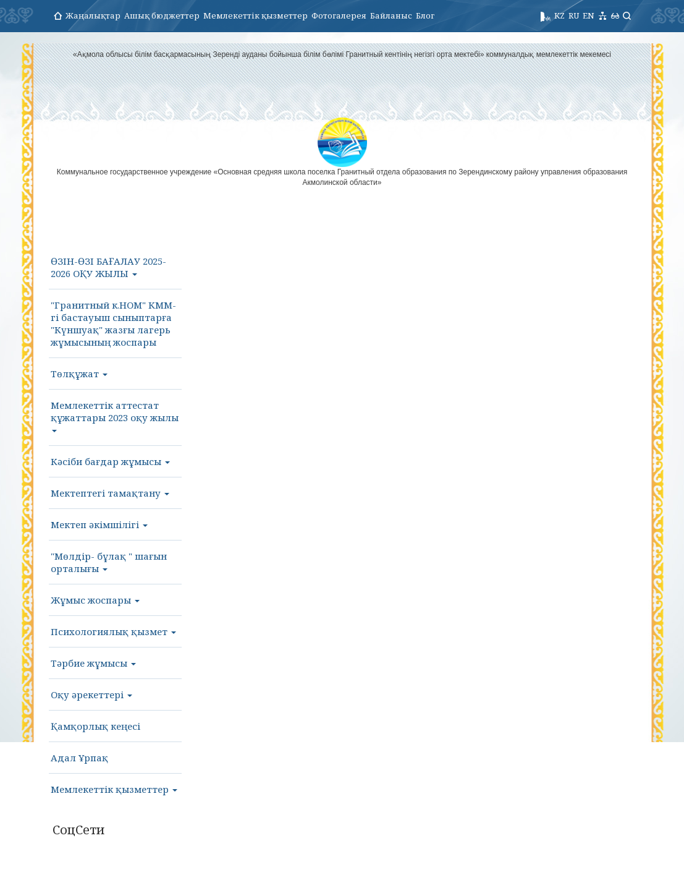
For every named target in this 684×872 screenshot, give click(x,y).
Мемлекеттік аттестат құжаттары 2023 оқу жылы (115, 415)
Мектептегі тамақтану (110, 493)
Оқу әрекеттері (91, 694)
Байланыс (391, 15)
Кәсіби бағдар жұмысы (110, 461)
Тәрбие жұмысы (93, 663)
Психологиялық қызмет (113, 631)
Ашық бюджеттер (162, 15)
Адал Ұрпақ (79, 757)
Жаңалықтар (92, 15)
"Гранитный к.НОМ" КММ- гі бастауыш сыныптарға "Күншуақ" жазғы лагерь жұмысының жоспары (113, 323)
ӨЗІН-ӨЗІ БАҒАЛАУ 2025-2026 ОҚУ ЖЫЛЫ (108, 267)
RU (573, 15)
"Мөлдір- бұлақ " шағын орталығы (109, 562)
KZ (559, 15)
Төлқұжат (79, 373)
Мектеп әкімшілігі (99, 524)
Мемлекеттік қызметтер (255, 15)
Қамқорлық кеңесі (95, 726)
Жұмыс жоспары (95, 600)
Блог (425, 15)
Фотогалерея (338, 15)
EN (588, 15)
